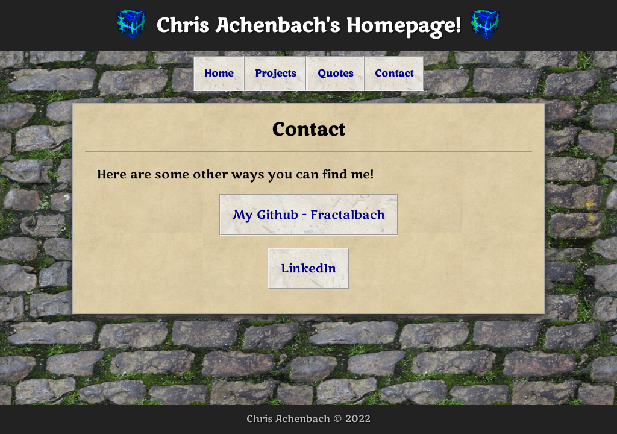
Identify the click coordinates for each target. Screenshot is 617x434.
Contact (394, 73)
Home (218, 73)
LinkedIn (308, 268)
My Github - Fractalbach (309, 215)
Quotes (335, 73)
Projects (275, 73)
